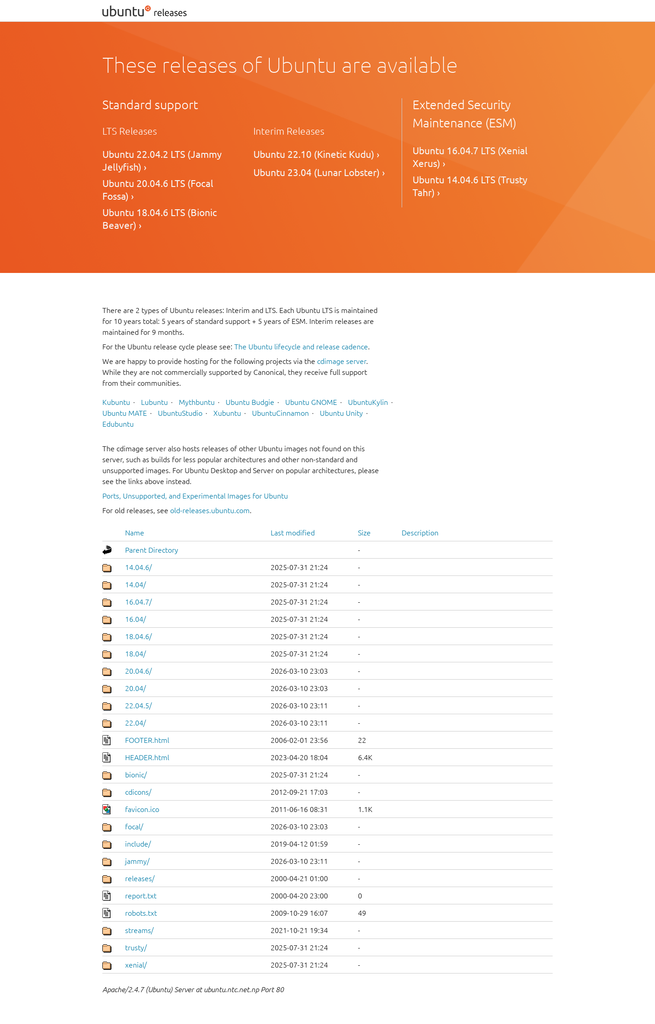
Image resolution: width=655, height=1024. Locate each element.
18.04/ (135, 654)
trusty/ (136, 947)
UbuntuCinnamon (280, 413)
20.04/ (135, 688)
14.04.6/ (138, 567)
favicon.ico (142, 809)
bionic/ (136, 775)
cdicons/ (138, 792)
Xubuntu (227, 413)
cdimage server (341, 361)
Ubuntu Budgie (250, 402)
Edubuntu (118, 424)
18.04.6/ (138, 636)
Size (364, 533)
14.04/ (135, 584)
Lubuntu (154, 402)
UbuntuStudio (180, 413)
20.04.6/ (138, 671)
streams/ (139, 930)
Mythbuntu (197, 402)
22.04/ (135, 723)
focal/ (134, 826)
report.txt (140, 896)
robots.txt (141, 913)
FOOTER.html (147, 740)
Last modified (293, 533)
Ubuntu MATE (124, 413)
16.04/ (135, 619)
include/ (138, 844)
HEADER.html (147, 757)
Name (134, 533)
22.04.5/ (138, 705)
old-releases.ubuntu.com (210, 510)
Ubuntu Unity (341, 413)
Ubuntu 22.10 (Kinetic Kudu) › (316, 154)
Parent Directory (151, 550)
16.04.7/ (138, 602)
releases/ (140, 878)
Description (420, 533)
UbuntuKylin (368, 402)
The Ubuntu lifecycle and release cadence (301, 347)
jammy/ (137, 861)
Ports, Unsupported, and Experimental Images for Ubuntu (195, 496)
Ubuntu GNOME (311, 402)
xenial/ (136, 965)
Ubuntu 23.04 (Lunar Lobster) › (319, 172)
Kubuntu (116, 402)
